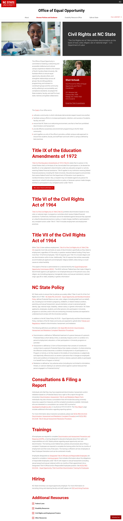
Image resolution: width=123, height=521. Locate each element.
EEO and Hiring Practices (80, 488)
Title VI (38, 247)
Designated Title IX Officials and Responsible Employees (68, 456)
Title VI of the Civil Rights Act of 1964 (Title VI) (47, 212)
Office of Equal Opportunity (61, 10)
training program (53, 458)
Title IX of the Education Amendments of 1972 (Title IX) (50, 163)
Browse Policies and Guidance (46, 17)
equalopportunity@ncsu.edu (41, 407)
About (27, 17)
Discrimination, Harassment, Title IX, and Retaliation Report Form (61, 397)
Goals (37, 110)
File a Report (79, 407)
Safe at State (94, 17)
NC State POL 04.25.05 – (54, 297)
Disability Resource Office (73, 17)
